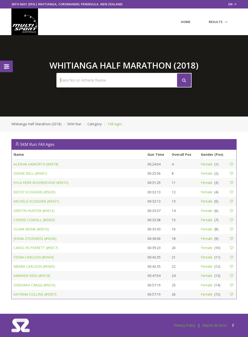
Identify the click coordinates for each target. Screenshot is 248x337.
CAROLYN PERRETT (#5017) (36, 247)
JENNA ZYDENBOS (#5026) (35, 238)
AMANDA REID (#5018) (32, 275)
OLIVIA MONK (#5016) (31, 229)
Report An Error (214, 325)
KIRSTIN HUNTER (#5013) (34, 210)
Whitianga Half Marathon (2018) (36, 124)
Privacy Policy (184, 325)
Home (185, 22)
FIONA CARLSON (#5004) (34, 257)
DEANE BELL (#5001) (30, 173)
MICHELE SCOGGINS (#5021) (36, 201)
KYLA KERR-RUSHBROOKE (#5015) (41, 182)
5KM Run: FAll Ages (37, 144)
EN (232, 4)
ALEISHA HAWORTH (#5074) (36, 164)
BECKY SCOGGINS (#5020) (34, 192)
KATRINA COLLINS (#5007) (35, 294)
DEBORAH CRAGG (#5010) (34, 285)
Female (206, 164)
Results (216, 22)
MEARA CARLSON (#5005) (34, 266)
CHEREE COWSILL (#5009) (34, 220)
